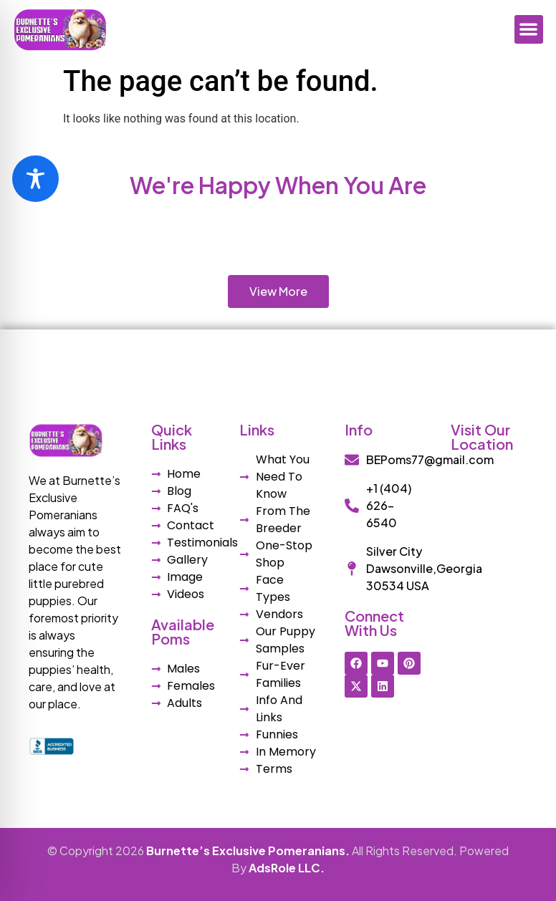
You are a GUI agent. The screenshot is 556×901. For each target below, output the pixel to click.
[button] (529, 29)
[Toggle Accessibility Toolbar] (35, 178)
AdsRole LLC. (287, 867)
